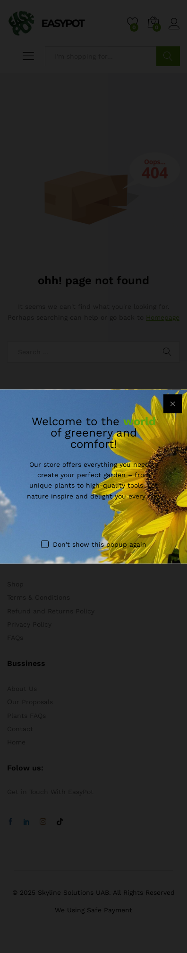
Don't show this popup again (99, 544)
